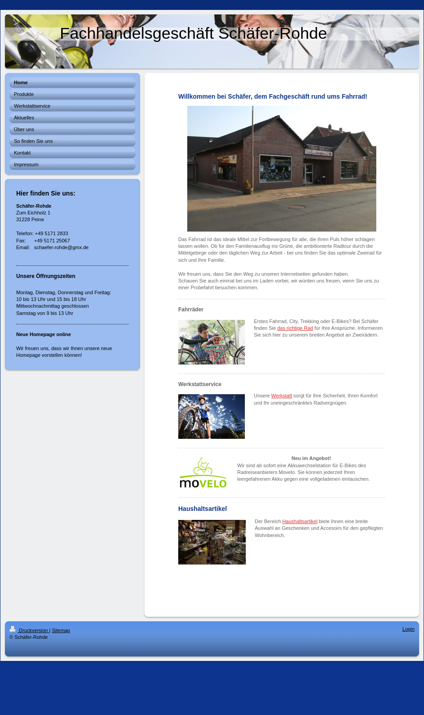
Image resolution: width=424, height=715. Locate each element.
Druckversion (29, 630)
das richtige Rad (295, 328)
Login (408, 629)
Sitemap (61, 630)
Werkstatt (281, 395)
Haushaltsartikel (299, 521)
